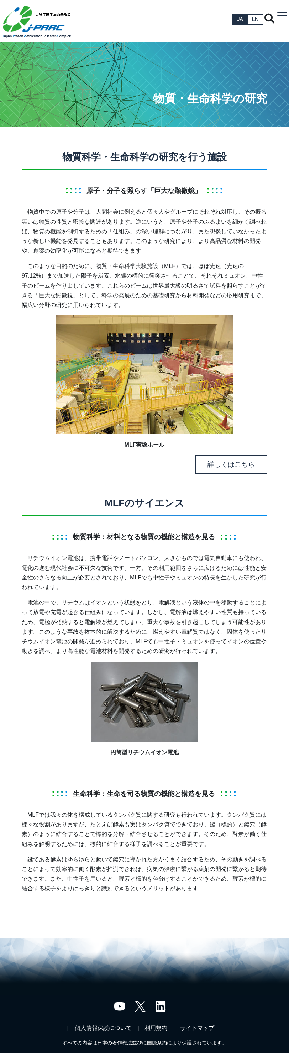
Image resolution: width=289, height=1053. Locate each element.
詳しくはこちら (231, 464)
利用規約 (155, 1028)
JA (240, 19)
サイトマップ (197, 1028)
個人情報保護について (103, 1028)
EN (255, 19)
